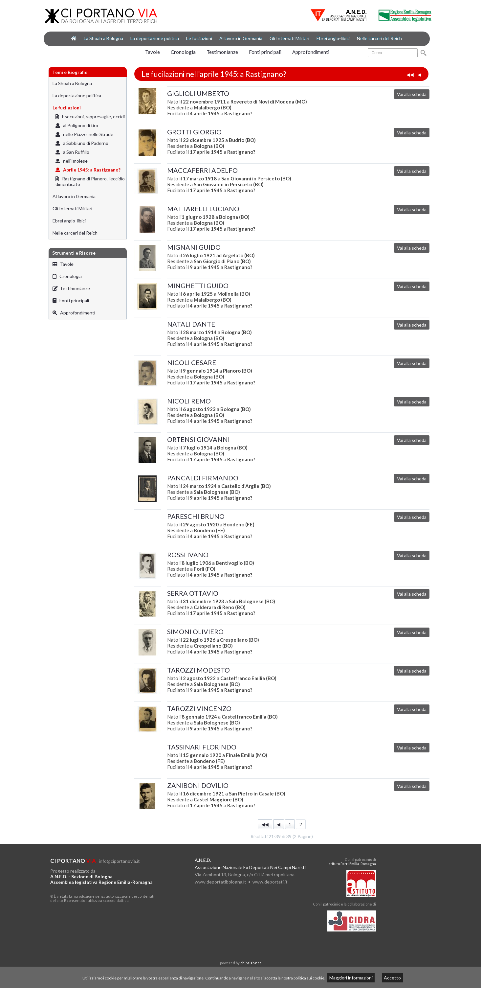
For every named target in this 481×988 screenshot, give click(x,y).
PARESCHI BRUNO (196, 516)
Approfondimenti (310, 52)
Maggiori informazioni (351, 977)
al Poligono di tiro (76, 125)
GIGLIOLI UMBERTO (198, 93)
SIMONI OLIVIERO (195, 631)
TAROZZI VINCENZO (199, 708)
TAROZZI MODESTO (198, 670)
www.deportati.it (270, 882)
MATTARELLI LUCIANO (203, 209)
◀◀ (410, 74)
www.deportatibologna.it (220, 882)
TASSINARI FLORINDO (201, 747)
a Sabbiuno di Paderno (81, 143)
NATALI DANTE (191, 324)
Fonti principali (265, 52)
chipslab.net (250, 963)
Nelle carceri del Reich (379, 38)
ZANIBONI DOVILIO (198, 785)
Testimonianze (222, 52)
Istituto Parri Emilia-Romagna (352, 864)
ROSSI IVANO (187, 555)
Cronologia (183, 52)
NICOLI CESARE (191, 362)
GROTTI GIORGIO (194, 132)
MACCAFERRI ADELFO (202, 170)
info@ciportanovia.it (119, 861)
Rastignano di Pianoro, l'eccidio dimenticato (90, 181)
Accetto (392, 977)
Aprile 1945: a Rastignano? (87, 169)
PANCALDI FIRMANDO (202, 478)
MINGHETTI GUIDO (198, 285)
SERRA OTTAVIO (192, 593)
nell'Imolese (71, 161)
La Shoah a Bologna (103, 38)
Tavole (152, 52)
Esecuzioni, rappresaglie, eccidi (90, 116)
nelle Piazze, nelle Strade (84, 134)
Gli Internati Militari (289, 38)
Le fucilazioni (199, 38)
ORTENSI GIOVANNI (198, 439)
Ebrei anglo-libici (333, 38)
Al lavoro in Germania (240, 38)
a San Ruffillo (72, 152)
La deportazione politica (154, 38)
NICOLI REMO (189, 401)
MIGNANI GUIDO (194, 247)
